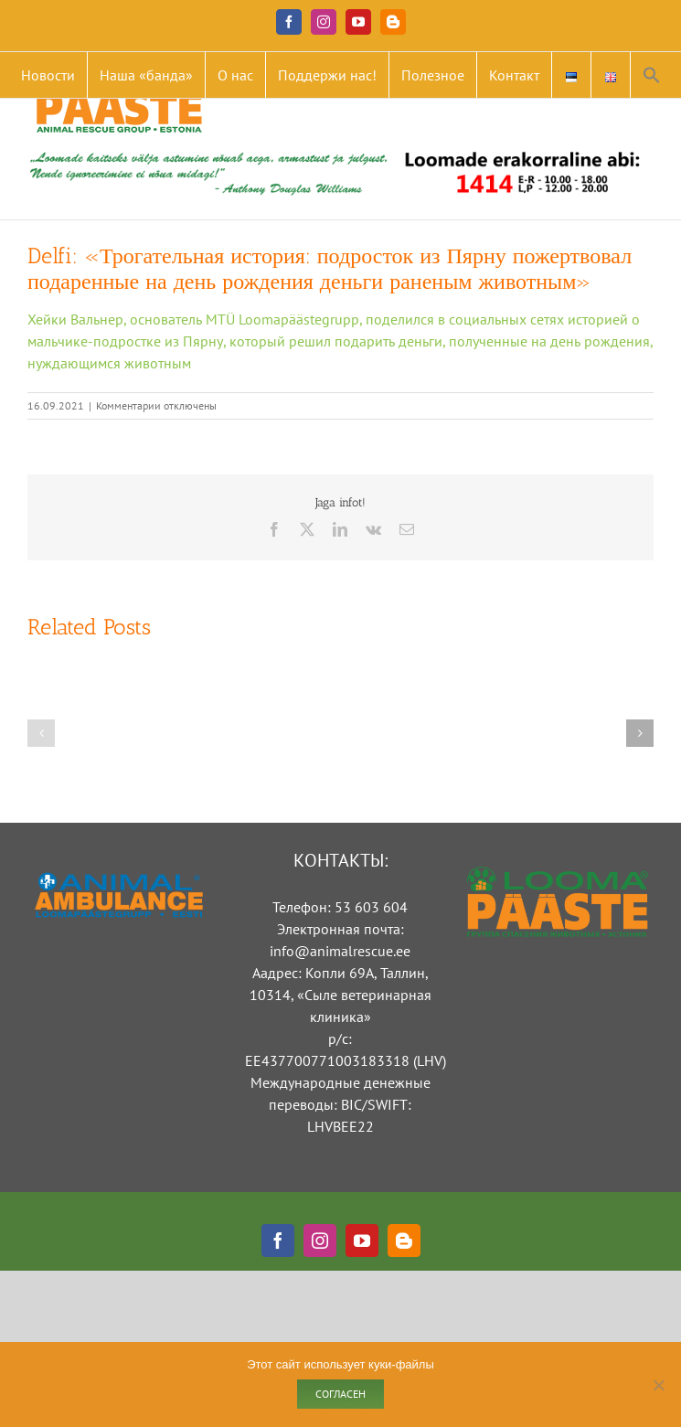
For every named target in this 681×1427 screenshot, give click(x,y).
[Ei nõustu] (658, 1385)
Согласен (340, 1393)
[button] (652, 75)
